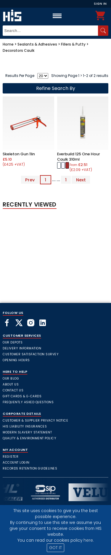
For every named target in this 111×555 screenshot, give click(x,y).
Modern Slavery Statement (27, 432)
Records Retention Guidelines (30, 468)
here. (88, 540)
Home (8, 44)
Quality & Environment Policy (29, 438)
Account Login (16, 462)
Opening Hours (16, 360)
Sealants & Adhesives (37, 44)
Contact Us (13, 390)
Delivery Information (22, 348)
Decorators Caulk (18, 50)
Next (81, 180)
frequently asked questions (28, 402)
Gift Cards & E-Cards (22, 396)
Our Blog (11, 378)
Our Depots (12, 342)
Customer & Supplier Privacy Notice (35, 420)
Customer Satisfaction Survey (31, 354)
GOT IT (55, 548)
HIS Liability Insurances (25, 426)
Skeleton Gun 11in (19, 154)
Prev (30, 180)
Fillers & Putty (73, 44)
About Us (11, 384)
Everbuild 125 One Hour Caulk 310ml (78, 156)
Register (10, 456)
